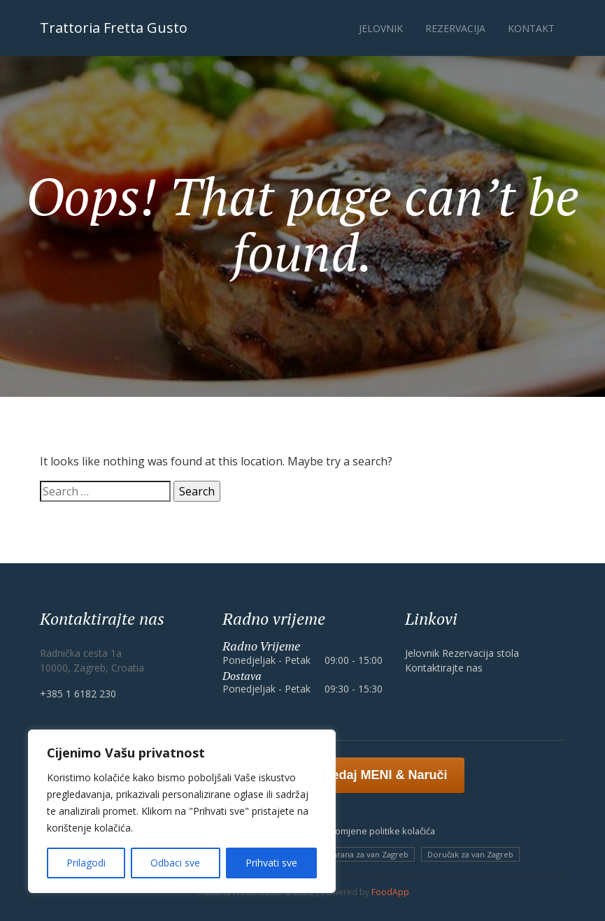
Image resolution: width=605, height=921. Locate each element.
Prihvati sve (271, 862)
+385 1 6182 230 (78, 693)
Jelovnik (381, 28)
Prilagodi (86, 862)
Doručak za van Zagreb (470, 854)
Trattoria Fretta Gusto (113, 27)
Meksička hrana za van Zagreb (352, 854)
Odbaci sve (175, 862)
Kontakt (531, 28)
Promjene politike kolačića (380, 831)
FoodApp (390, 892)
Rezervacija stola (480, 653)
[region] (182, 811)
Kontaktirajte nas (444, 667)
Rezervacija (455, 28)
